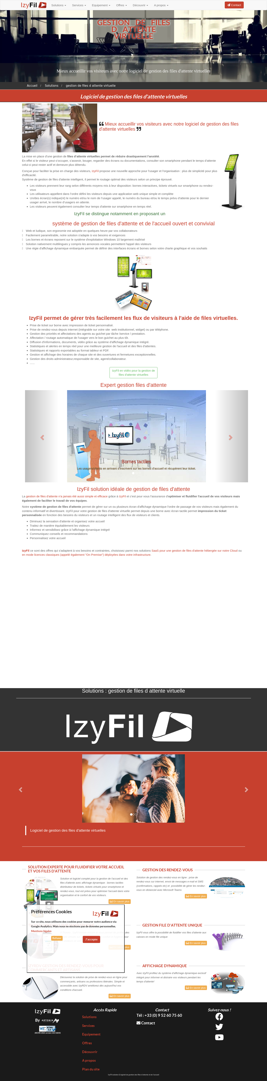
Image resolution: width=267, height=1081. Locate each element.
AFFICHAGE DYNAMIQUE (164, 966)
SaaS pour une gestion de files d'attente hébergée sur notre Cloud (195, 550)
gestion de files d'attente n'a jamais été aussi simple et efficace (67, 496)
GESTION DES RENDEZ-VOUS (167, 870)
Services (79, 5)
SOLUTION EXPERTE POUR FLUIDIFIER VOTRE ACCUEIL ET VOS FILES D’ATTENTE (76, 869)
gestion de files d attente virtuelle (91, 85)
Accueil (32, 85)
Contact (146, 1023)
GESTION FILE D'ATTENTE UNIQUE (172, 925)
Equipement (101, 5)
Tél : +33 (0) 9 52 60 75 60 (159, 1015)
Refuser (56, 938)
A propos (161, 5)
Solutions (58, 5)
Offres (121, 5)
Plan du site (91, 1069)
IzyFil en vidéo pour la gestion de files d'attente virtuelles (133, 372)
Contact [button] (234, 5)
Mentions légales (41, 931)
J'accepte (91, 939)
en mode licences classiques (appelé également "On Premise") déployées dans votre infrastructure (86, 554)
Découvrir (140, 5)
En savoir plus (119, 901)
